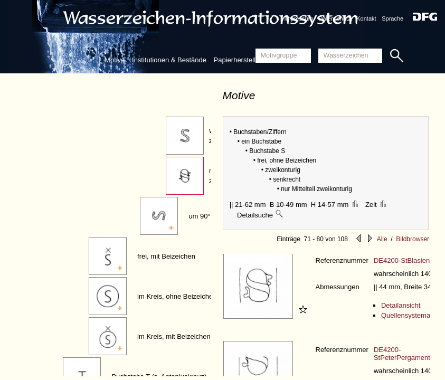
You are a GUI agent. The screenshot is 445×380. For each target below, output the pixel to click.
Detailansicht (400, 305)
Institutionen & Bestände (169, 60)
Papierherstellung (240, 60)
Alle (382, 239)
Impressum (298, 18)
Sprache (392, 18)
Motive (115, 60)
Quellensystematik (409, 315)
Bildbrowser (412, 239)
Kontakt (366, 18)
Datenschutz (335, 18)
